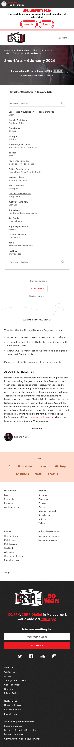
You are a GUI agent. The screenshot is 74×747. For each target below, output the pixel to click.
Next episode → (37, 296)
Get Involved (10, 701)
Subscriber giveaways (49, 540)
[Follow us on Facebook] (31, 656)
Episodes (8, 503)
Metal (38, 474)
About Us (8, 667)
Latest (7, 495)
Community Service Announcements (22, 738)
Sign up (37, 645)
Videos (41, 523)
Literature (22, 474)
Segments (9, 499)
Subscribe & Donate (48, 531)
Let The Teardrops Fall (20, 193)
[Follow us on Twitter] (20, 657)
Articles (42, 519)
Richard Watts (34, 53)
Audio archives (11, 507)
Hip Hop (60, 466)
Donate (46, 24)
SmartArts (23, 50)
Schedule (42, 495)
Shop (6, 572)
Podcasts (42, 503)
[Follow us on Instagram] (54, 656)
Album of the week (47, 511)
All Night (13, 136)
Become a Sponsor (13, 725)
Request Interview (12, 709)
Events (7, 531)
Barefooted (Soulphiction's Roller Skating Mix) (32, 112)
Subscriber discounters (49, 536)
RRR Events (10, 540)
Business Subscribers (14, 734)
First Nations (26, 466)
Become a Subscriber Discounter (20, 730)
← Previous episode (37, 280)
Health (44, 466)
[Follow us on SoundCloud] (42, 656)
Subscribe (28, 24)
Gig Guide (9, 548)
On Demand (10, 490)
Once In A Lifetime (18, 120)
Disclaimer (9, 689)
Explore (42, 490)
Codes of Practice (13, 684)
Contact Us (9, 671)
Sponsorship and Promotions (19, 721)
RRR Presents (10, 543)
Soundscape (44, 515)
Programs (43, 499)
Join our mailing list (37, 629)
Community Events (13, 556)
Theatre (53, 474)
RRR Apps (48, 619)
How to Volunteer (12, 705)
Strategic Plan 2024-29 (15, 680)
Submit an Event (12, 560)
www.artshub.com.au (42, 417)
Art (10, 466)
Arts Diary (9, 552)
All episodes (37, 288)
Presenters (43, 507)
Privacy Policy (11, 693)
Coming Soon (11, 536)
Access (7, 676)
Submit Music (10, 713)
